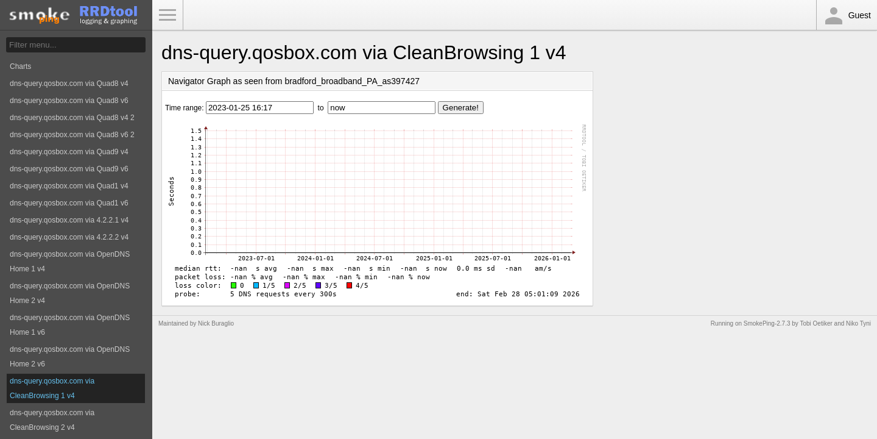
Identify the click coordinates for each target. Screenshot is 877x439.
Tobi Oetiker (816, 323)
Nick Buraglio (216, 323)
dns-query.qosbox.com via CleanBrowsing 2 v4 (52, 420)
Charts (20, 66)
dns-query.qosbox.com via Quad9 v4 (69, 152)
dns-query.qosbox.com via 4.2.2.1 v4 (69, 220)
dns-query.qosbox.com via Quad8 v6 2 (72, 134)
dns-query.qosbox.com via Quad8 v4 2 (72, 117)
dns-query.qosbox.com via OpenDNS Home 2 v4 (70, 293)
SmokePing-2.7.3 (767, 323)
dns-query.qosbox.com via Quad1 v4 (69, 186)
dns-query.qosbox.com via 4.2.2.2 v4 (69, 237)
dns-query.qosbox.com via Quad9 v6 (69, 169)
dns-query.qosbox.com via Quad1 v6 (69, 203)
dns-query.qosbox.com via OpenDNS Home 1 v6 (70, 325)
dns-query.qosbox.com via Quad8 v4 (69, 83)
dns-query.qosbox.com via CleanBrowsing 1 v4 (52, 388)
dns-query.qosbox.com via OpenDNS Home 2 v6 (70, 356)
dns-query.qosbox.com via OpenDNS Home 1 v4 (70, 261)
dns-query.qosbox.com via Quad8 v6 (69, 100)
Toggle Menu (167, 15)
